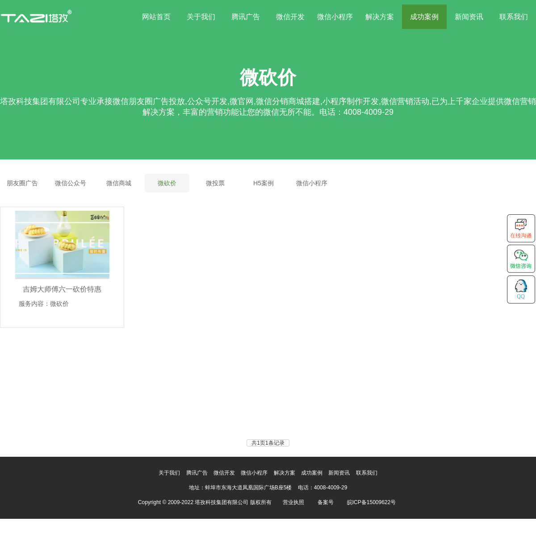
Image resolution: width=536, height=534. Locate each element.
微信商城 (118, 183)
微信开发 (290, 17)
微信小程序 (335, 17)
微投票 (215, 183)
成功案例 (424, 17)
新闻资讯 (469, 17)
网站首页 (156, 17)
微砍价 (167, 183)
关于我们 (201, 17)
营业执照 (293, 502)
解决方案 (379, 17)
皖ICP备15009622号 (371, 502)
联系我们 (513, 17)
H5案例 (263, 183)
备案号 (326, 502)
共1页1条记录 (267, 443)
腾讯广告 (245, 17)
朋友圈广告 (22, 183)
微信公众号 (70, 183)
